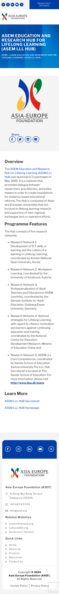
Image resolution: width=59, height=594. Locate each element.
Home (5, 55)
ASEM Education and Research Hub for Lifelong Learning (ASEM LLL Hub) (28, 172)
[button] (12, 139)
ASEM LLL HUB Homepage (22, 407)
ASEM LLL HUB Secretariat (22, 401)
